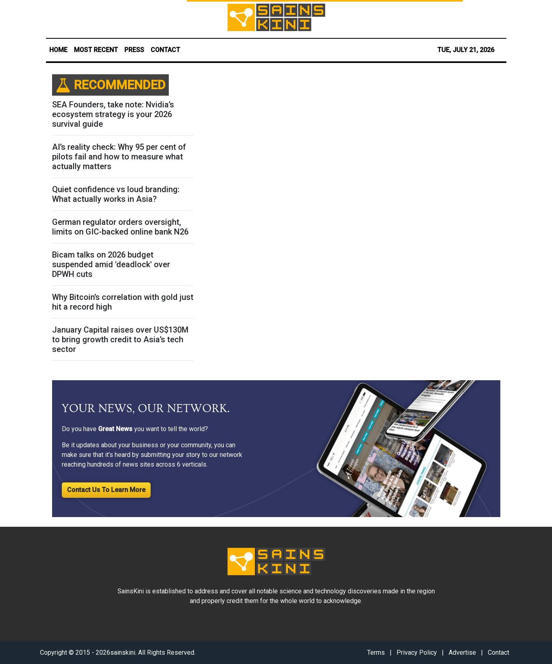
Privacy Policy (417, 652)
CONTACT (165, 50)
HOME (58, 50)
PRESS (134, 50)
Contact (498, 652)
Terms (376, 652)
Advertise (462, 652)
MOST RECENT (96, 50)
